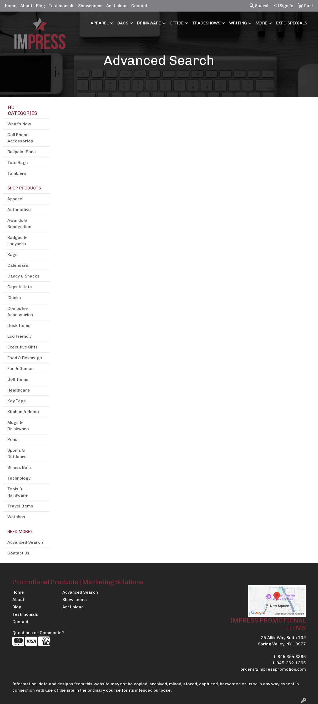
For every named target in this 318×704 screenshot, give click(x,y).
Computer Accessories (20, 311)
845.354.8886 (291, 656)
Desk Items (19, 325)
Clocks (14, 297)
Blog (40, 5)
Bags (122, 22)
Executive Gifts (22, 347)
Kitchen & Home (23, 411)
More (261, 22)
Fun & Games (20, 368)
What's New (19, 123)
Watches (16, 516)
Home (11, 5)
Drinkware (149, 22)
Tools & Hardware (17, 492)
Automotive (19, 209)
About (26, 5)
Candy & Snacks (23, 276)
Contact (139, 5)
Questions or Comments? (38, 632)
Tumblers (17, 173)
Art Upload (117, 5)
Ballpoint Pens (21, 151)
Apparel (99, 22)
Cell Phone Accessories (20, 137)
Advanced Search (25, 542)
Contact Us (18, 553)
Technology (19, 478)
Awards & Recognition (19, 223)
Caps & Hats (19, 286)
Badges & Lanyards (17, 240)
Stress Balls (19, 467)
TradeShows (206, 22)
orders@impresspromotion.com (273, 669)
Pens (12, 439)
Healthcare (18, 390)
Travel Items (20, 505)
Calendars (17, 265)
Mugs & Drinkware (18, 425)
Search (260, 5)
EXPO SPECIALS (291, 22)
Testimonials (61, 5)
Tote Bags (17, 162)
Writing (238, 22)
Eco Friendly (19, 336)
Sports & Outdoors (17, 453)
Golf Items (17, 379)
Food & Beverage (24, 357)
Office (177, 22)
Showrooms (90, 5)
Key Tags (16, 400)
